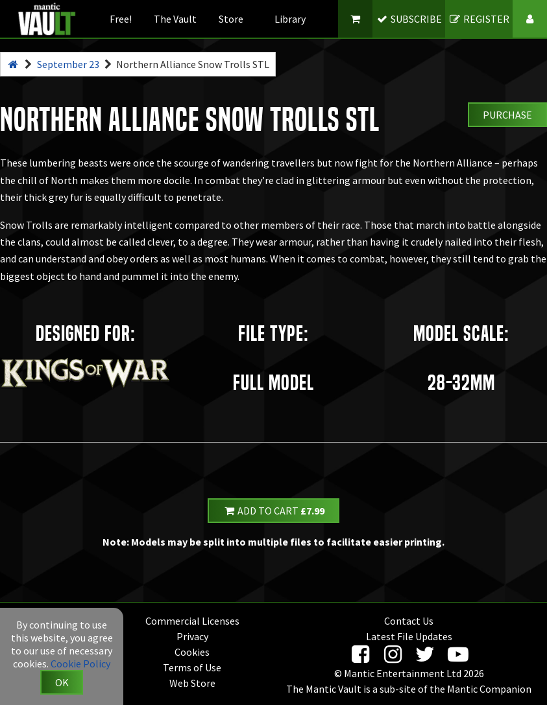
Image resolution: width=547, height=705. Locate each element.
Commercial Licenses (192, 620)
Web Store (192, 682)
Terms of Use (192, 667)
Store (231, 18)
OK (62, 682)
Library (290, 18)
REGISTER (479, 18)
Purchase (507, 114)
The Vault (175, 18)
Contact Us (408, 620)
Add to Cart (274, 510)
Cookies (192, 651)
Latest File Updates (409, 636)
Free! (121, 18)
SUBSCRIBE (409, 18)
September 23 (68, 64)
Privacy (192, 636)
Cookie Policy (80, 663)
